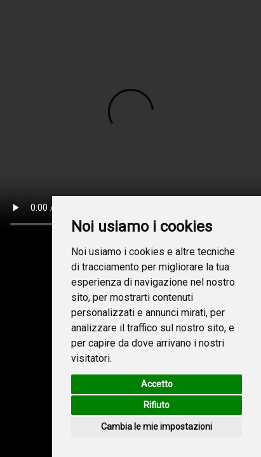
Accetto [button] (157, 384)
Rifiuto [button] (157, 405)
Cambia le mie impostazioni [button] (156, 426)
